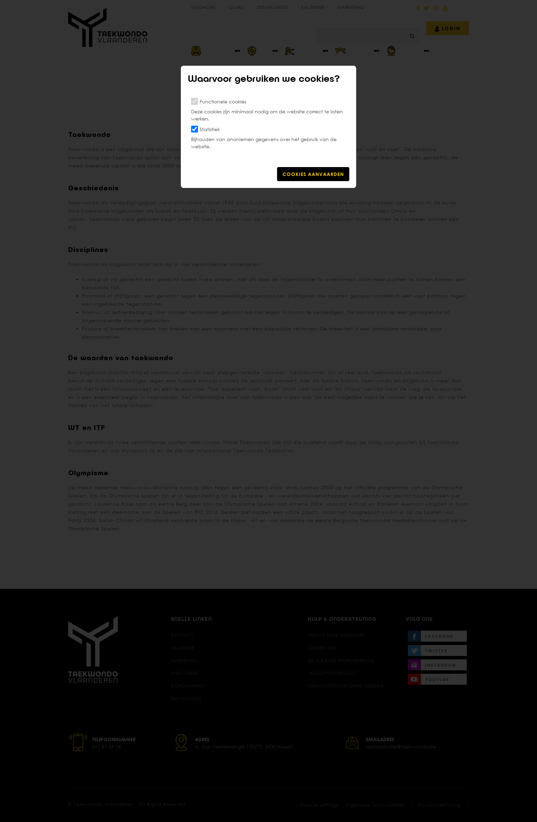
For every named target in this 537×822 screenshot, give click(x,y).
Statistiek (210, 129)
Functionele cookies (223, 101)
